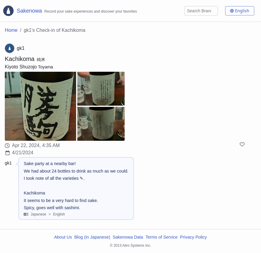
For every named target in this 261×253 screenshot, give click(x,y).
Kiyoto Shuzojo (21, 66)
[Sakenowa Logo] (69, 11)
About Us (63, 237)
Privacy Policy (193, 237)
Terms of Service (162, 237)
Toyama (45, 67)
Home (11, 30)
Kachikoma (19, 59)
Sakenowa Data (128, 237)
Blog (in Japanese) (92, 237)
